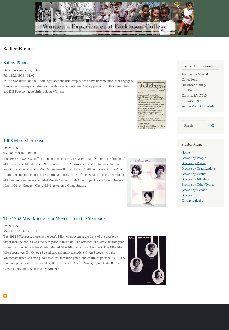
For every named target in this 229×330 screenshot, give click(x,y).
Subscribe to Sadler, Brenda (5, 296)
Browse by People (194, 158)
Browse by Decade (194, 190)
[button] (151, 104)
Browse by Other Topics (198, 184)
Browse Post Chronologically (193, 197)
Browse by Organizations (199, 168)
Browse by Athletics (195, 179)
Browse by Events (194, 174)
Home (186, 152)
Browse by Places (194, 163)
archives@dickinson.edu (198, 106)
